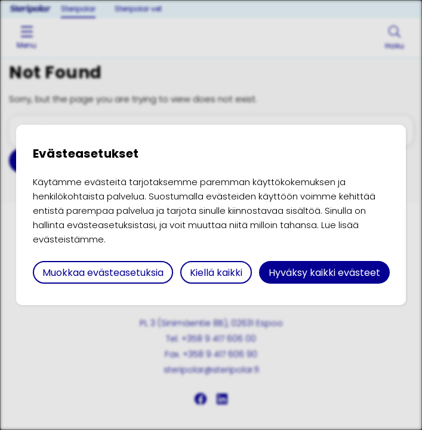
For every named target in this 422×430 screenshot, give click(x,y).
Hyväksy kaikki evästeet (324, 273)
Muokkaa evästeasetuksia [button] (103, 273)
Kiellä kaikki (216, 273)
